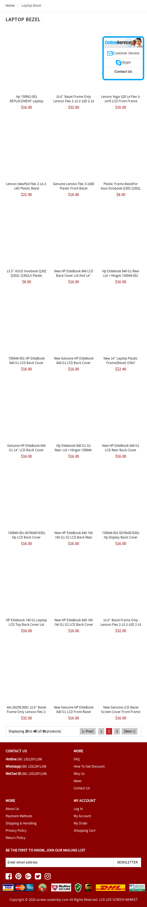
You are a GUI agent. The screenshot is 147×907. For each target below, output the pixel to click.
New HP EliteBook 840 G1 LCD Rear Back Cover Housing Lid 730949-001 (120, 450)
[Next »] (129, 731)
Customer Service (123, 53)
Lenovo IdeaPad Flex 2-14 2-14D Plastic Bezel (26, 186)
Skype (123, 62)
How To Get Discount (89, 766)
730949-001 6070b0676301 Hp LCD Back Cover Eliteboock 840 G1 (26, 537)
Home (10, 5)
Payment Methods (19, 816)
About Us (12, 808)
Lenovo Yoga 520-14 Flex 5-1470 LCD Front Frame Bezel (121, 101)
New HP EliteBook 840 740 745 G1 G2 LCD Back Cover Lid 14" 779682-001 (73, 624)
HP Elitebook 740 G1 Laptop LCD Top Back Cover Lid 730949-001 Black (26, 624)
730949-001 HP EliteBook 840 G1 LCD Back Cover (26, 360)
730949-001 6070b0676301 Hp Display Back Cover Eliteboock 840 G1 (120, 537)
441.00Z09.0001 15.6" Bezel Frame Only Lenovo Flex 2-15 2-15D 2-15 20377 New (26, 712)
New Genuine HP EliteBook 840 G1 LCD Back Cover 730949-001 (73, 363)
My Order (81, 823)
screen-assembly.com (52, 899)
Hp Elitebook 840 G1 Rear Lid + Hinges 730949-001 (120, 273)
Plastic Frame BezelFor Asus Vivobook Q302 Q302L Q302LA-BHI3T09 (121, 188)
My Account (82, 816)
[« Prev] (87, 731)
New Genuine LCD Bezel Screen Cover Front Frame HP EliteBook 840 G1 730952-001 (120, 714)
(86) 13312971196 (29, 759)
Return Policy (15, 837)
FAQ (77, 759)
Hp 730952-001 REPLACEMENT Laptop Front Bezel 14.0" (26, 101)
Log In (78, 808)
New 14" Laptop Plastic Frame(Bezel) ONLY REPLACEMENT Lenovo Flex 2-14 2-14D (120, 365)
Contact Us (82, 788)
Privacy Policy (16, 830)
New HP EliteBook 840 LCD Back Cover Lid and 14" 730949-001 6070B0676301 (73, 275)
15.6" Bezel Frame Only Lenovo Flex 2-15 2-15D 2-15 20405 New (120, 624)
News (77, 781)
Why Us (79, 773)
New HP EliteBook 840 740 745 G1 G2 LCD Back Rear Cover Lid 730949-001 (73, 537)
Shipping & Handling (21, 823)
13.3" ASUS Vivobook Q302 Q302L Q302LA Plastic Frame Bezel (26, 275)
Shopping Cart (84, 830)
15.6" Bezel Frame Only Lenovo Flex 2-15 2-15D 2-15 (73, 98)
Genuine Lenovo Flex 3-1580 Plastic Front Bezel (73, 186)
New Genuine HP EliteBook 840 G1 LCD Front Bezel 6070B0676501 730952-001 (73, 712)
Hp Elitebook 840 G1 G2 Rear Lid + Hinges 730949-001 (73, 450)
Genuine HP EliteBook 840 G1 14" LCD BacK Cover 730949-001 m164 (26, 450)
